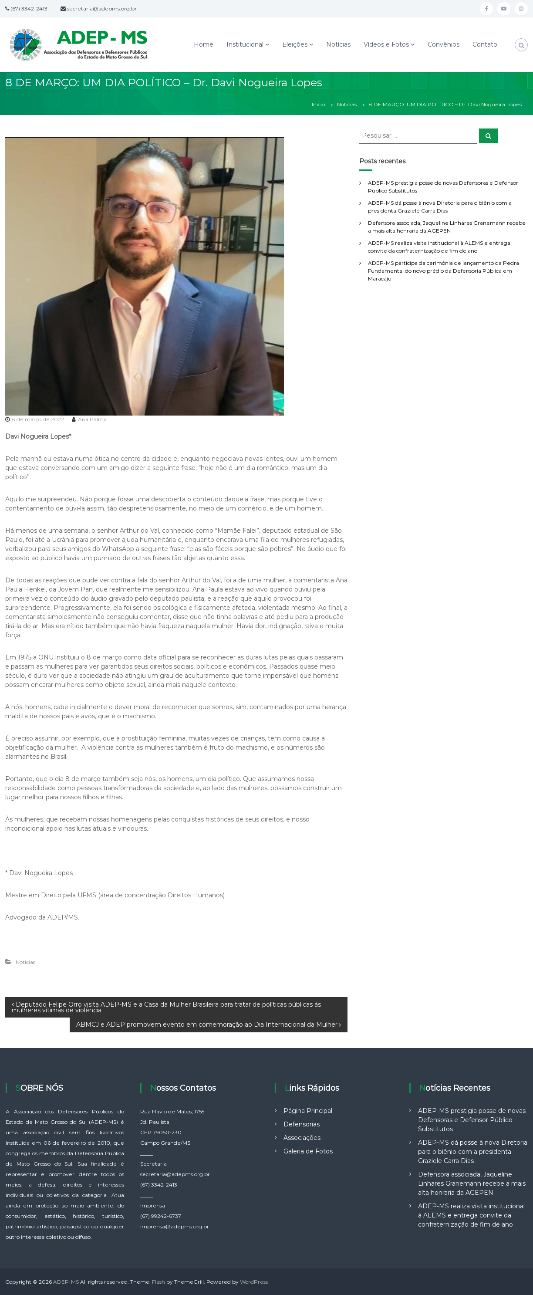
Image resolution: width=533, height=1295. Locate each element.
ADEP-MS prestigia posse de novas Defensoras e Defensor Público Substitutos (472, 1120)
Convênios (443, 44)
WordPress (254, 1281)
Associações (301, 1138)
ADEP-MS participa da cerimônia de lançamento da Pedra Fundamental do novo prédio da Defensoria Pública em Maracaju (443, 271)
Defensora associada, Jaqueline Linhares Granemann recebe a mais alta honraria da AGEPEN (472, 1183)
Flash (158, 1281)
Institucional (244, 44)
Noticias (347, 104)
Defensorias (301, 1124)
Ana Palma (92, 419)
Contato (484, 44)
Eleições (294, 44)
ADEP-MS (66, 1281)
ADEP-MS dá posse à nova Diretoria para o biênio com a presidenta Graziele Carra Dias (472, 1152)
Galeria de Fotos (308, 1151)
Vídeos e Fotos (386, 44)
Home (203, 44)
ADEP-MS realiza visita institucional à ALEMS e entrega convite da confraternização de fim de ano (471, 1215)
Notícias (338, 44)
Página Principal (307, 1111)
